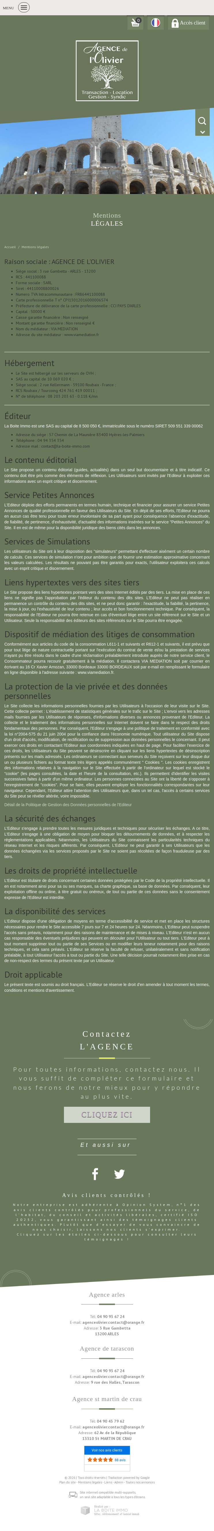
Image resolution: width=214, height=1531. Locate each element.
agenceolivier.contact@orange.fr (113, 1322)
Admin (118, 1482)
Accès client (188, 23)
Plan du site (67, 1482)
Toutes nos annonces (140, 1482)
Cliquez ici (107, 1114)
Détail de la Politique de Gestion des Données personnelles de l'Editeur (68, 804)
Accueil (10, 247)
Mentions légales (90, 1482)
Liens (108, 1482)
